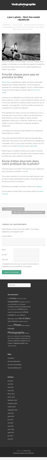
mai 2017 (10, 439)
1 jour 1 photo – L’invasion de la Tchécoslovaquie (28, 212)
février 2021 (11, 394)
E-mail (4, 254)
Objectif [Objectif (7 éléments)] (10, 321)
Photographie (30, 27)
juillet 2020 (11, 416)
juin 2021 (10, 381)
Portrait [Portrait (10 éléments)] (27, 333)
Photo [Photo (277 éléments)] (17, 324)
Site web (5, 259)
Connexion (11, 358)
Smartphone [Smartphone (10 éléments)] (17, 338)
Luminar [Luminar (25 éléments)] (25, 312)
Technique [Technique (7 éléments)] (10, 340)
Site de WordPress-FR (14, 368)
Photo (24, 27)
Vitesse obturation (26, 29)
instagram (38, 186)
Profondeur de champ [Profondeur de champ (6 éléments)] (19, 336)
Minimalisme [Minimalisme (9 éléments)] (11, 318)
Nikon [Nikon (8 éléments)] (16, 318)
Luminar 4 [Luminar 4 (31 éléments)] (12, 315)
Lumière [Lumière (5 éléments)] (18, 315)
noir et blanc (17, 27)
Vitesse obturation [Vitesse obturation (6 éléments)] (12, 345)
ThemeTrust (27, 451)
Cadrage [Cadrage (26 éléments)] (12, 298)
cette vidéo (33, 146)
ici (26, 171)
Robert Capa (17, 29)
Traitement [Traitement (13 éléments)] (16, 340)
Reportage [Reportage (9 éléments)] (27, 336)
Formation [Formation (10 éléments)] (22, 304)
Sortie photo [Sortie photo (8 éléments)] (24, 338)
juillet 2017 (11, 432)
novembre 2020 (12, 403)
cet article (20, 146)
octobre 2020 (12, 406)
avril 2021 (10, 387)
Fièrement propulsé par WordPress (23, 453)
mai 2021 (10, 384)
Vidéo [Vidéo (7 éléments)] (26, 343)
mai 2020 (10, 423)
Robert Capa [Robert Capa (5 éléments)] (10, 338)
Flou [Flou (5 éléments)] (18, 304)
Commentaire (7, 236)
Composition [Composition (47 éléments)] (13, 301)
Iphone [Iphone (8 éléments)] (26, 309)
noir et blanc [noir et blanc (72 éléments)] (24, 318)
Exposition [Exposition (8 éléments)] (14, 304)
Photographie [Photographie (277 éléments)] (16, 332)
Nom (4, 250)
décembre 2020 (12, 400)
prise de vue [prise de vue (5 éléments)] (10, 336)
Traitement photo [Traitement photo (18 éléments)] (19, 343)
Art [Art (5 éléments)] (8, 298)
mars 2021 (11, 390)
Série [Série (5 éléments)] (29, 338)
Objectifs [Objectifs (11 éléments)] (14, 321)
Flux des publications (14, 361)
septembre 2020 (12, 410)
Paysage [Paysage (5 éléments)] (26, 321)
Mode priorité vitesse (32, 25)
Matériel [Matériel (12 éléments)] (22, 315)
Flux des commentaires (15, 364)
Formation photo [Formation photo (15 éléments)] (25, 307)
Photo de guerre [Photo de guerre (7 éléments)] (25, 325)
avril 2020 (10, 426)
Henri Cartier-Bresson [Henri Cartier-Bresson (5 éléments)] (13, 309)
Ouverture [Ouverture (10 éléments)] (20, 321)
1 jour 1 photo (18, 25)
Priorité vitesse (39, 27)
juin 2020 (10, 419)
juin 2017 (10, 436)
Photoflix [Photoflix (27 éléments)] (11, 329)
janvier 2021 (11, 397)
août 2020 (11, 413)
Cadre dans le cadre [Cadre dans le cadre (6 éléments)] (21, 298)
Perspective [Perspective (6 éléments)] (10, 325)
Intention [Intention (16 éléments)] (21, 309)
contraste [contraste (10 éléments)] (21, 302)
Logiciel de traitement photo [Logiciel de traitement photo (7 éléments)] (15, 312)
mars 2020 (11, 429)
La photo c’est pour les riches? (13, 209)
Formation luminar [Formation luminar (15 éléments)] (14, 307)
